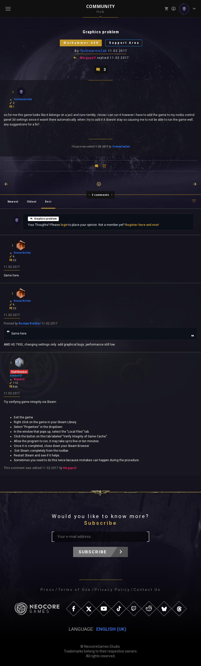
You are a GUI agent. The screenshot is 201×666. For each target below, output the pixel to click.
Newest (13, 201)
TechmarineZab (93, 51)
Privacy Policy (112, 589)
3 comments (100, 195)
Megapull (88, 58)
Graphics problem (43, 218)
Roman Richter (30, 323)
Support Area (124, 43)
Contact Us (147, 589)
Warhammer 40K (81, 43)
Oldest (31, 201)
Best (48, 201)
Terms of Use (74, 589)
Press (47, 589)
